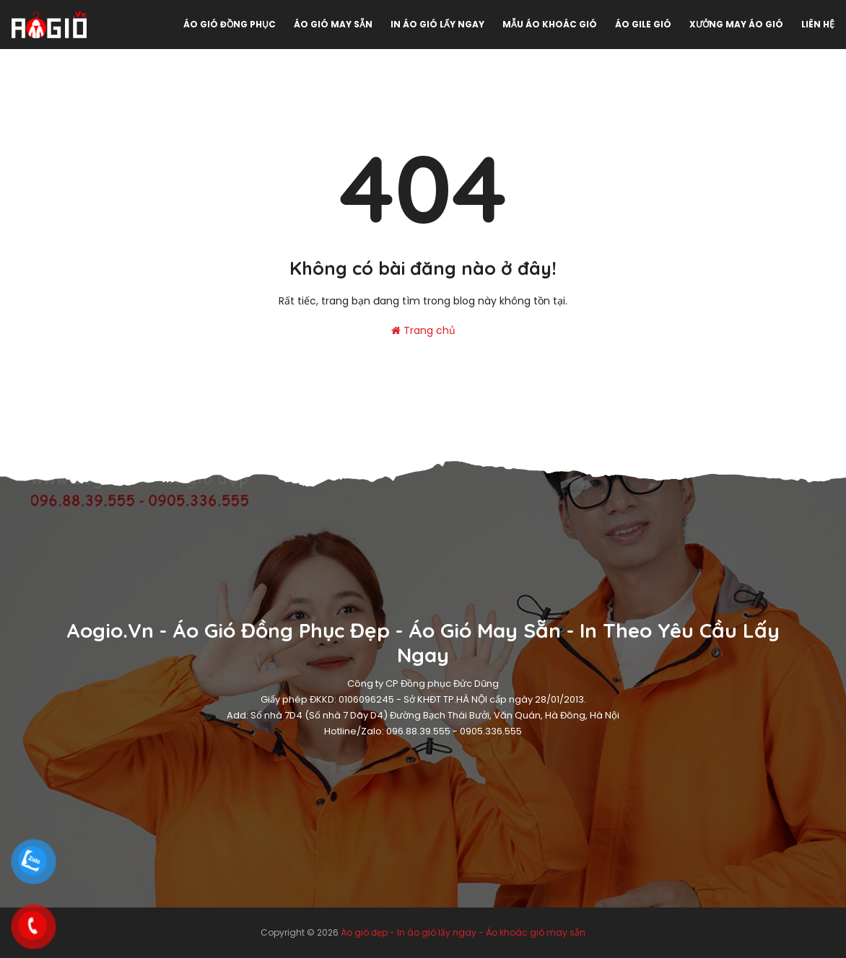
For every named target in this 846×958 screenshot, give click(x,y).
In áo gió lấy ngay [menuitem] (437, 24)
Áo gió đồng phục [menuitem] (229, 24)
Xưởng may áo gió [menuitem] (736, 24)
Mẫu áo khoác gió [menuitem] (549, 24)
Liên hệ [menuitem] (817, 24)
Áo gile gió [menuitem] (643, 24)
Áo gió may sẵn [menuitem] (333, 24)
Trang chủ (423, 330)
